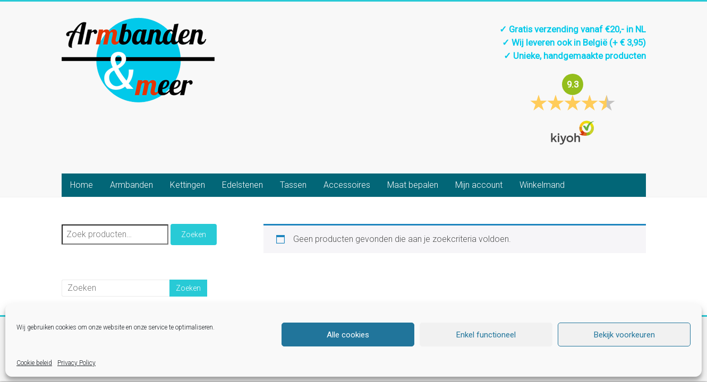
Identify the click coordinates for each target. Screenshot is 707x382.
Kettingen (187, 185)
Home (81, 185)
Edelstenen (242, 185)
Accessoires (346, 185)
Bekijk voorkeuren (624, 335)
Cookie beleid (34, 363)
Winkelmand (542, 185)
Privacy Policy (76, 363)
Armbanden (131, 185)
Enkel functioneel (486, 335)
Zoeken (193, 234)
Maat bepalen (412, 185)
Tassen (293, 185)
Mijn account (478, 185)
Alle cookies (348, 335)
